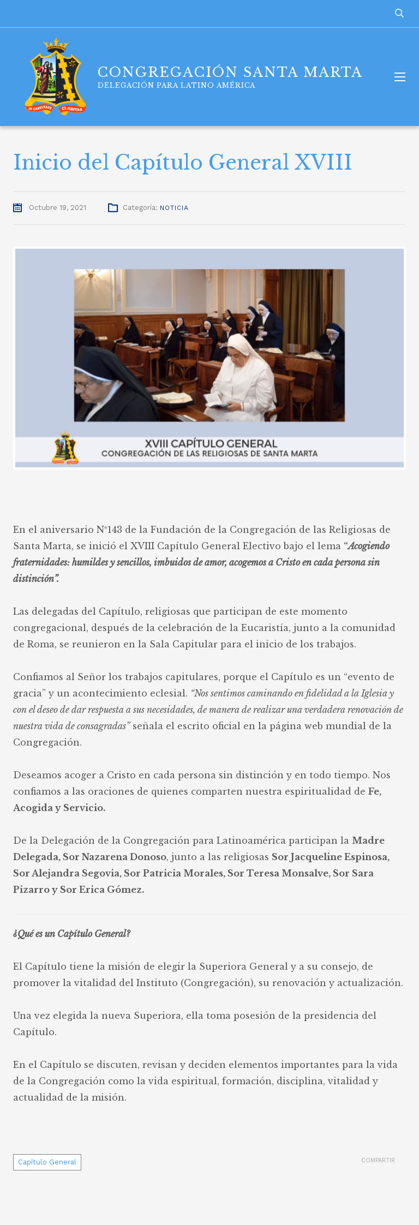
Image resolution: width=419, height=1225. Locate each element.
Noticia (174, 208)
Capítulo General (47, 1162)
